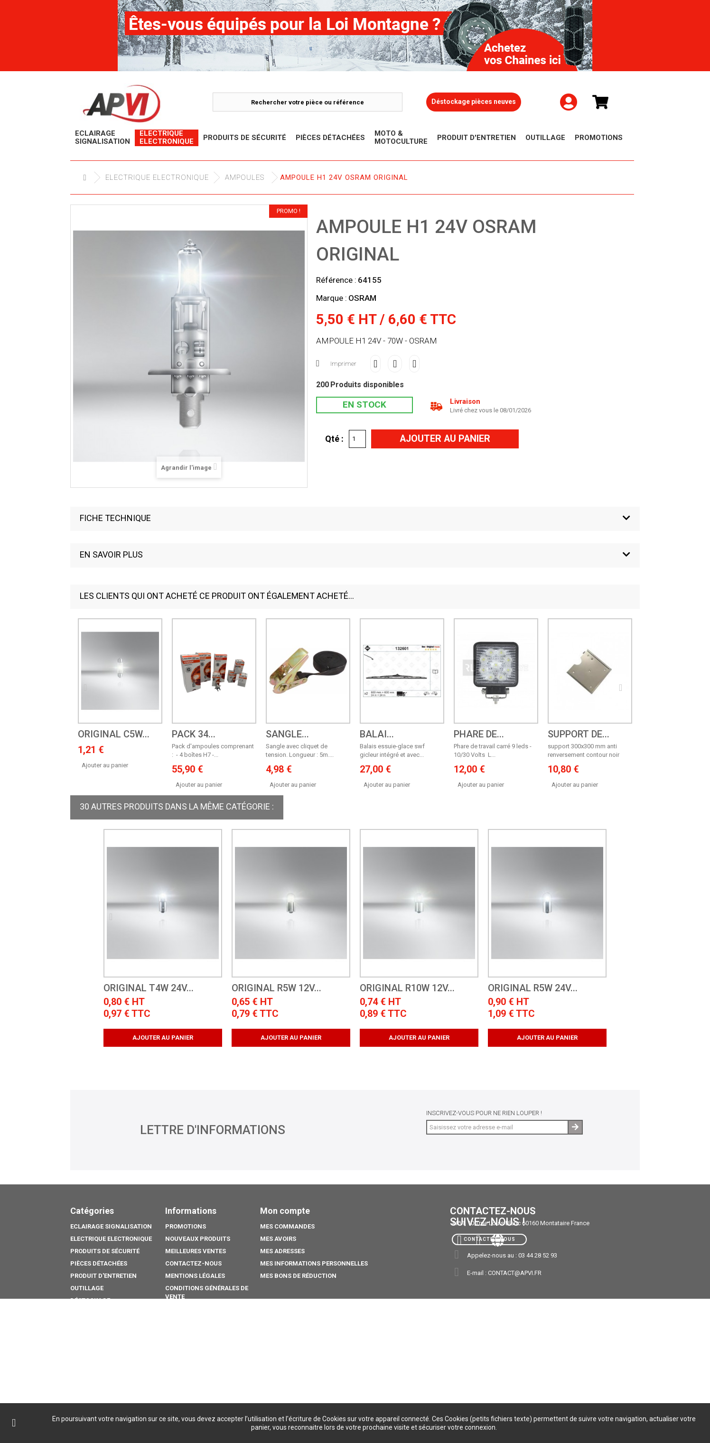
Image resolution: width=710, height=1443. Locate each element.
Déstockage (90, 1300)
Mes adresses (282, 1251)
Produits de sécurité (105, 1251)
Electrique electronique (157, 177)
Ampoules (244, 177)
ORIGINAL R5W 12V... (276, 988)
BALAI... (377, 734)
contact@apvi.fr (515, 1272)
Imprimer (343, 363)
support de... (578, 734)
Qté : (334, 438)
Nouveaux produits (197, 1238)
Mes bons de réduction (298, 1275)
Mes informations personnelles (314, 1263)
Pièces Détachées (98, 1263)
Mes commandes (287, 1226)
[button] (355, 519)
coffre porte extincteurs (113, 1383)
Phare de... (479, 734)
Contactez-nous (193, 1263)
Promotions (90, 1312)
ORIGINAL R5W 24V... (533, 988)
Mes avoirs (278, 1238)
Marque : (331, 298)
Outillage (86, 1288)
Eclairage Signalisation (111, 1226)
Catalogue (88, 1370)
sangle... (287, 734)
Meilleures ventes (195, 1251)
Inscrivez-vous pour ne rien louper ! (484, 1113)
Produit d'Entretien (103, 1275)
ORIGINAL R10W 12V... (407, 988)
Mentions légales (195, 1275)
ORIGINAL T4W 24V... (148, 988)
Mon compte (285, 1211)
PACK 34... (193, 734)
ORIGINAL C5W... (113, 734)
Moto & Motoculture (105, 1325)
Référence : (336, 280)
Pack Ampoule (93, 1337)
